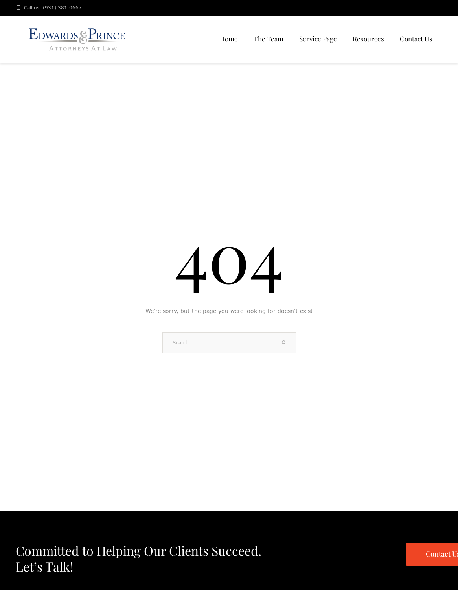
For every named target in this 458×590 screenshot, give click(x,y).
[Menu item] (229, 39)
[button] (435, 555)
